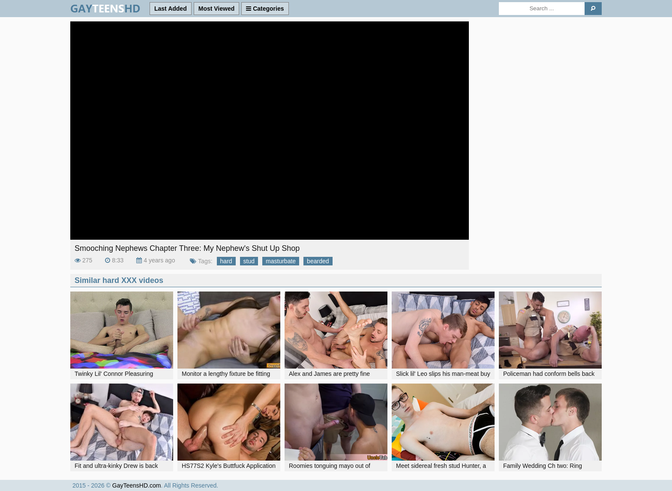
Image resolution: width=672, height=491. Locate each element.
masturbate (281, 261)
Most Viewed (216, 8)
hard (226, 261)
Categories (265, 8)
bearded (318, 261)
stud (249, 261)
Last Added (170, 8)
